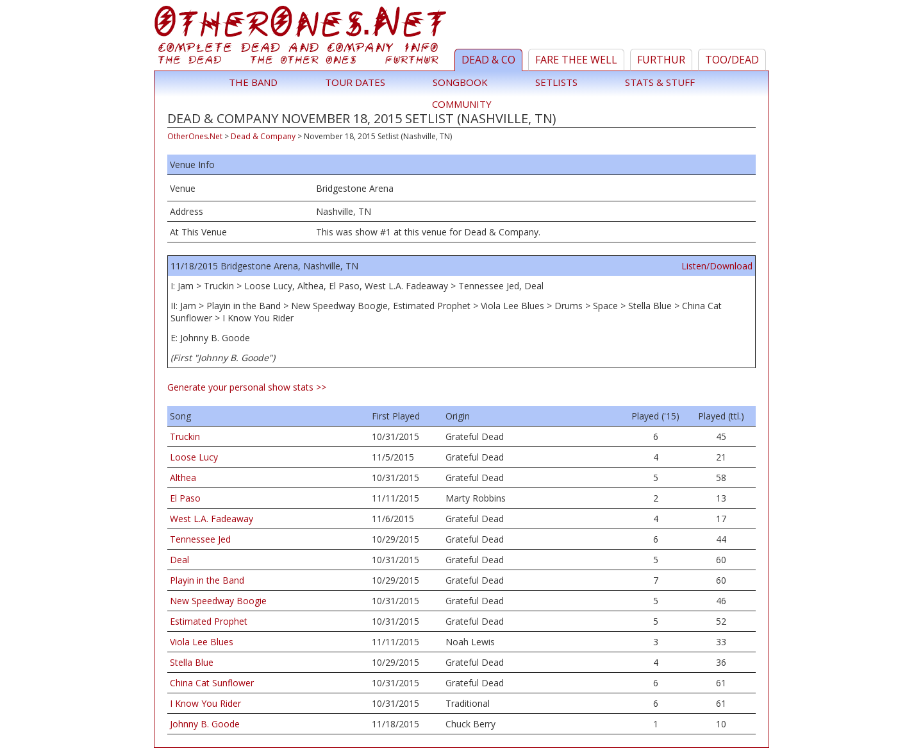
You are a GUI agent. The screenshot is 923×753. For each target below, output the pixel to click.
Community (462, 103)
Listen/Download (717, 266)
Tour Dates (355, 82)
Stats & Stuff (660, 82)
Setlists (556, 82)
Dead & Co (488, 60)
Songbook (460, 82)
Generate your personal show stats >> (246, 387)
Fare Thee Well (576, 60)
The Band (253, 82)
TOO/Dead (732, 60)
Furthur (661, 60)
